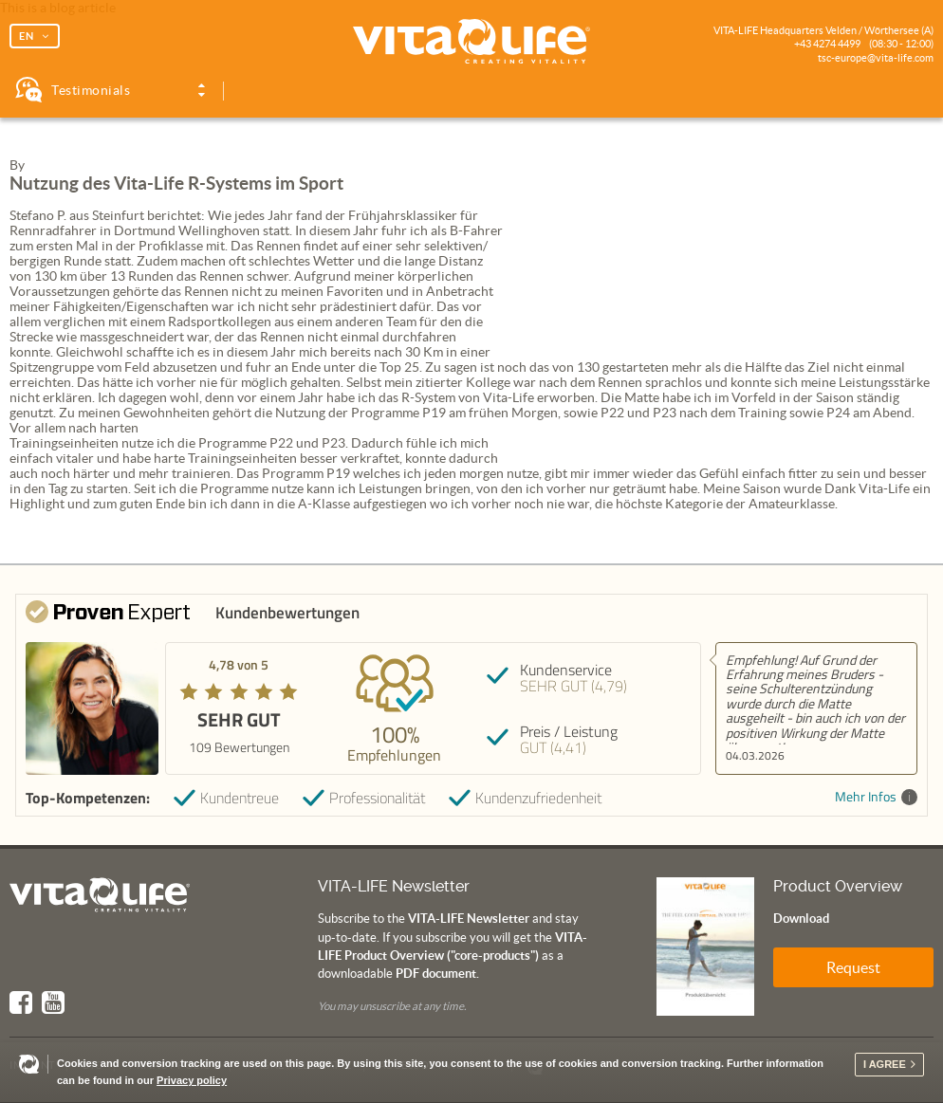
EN (26, 36)
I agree (884, 1064)
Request (853, 967)
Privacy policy (192, 1080)
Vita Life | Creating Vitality (471, 41)
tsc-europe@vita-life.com (876, 58)
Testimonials (90, 90)
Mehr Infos (876, 797)
